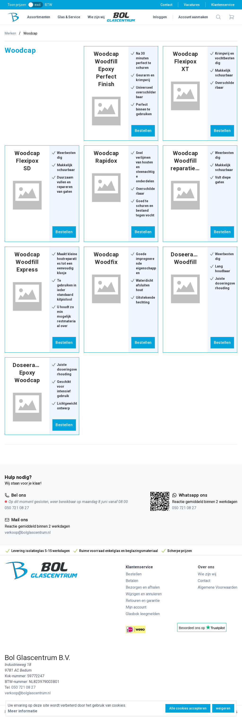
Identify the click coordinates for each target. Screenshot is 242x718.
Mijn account (136, 607)
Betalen (132, 580)
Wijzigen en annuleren (144, 594)
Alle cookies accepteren (188, 708)
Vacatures (192, 5)
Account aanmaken (193, 17)
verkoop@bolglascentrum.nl (28, 532)
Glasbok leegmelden (143, 614)
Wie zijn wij (96, 17)
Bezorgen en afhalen (143, 587)
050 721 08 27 (17, 508)
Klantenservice (222, 5)
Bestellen (134, 574)
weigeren (223, 708)
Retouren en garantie (143, 600)
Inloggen (160, 17)
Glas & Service (69, 17)
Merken (10, 33)
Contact (166, 5)
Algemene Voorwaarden (217, 587)
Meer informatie (22, 711)
